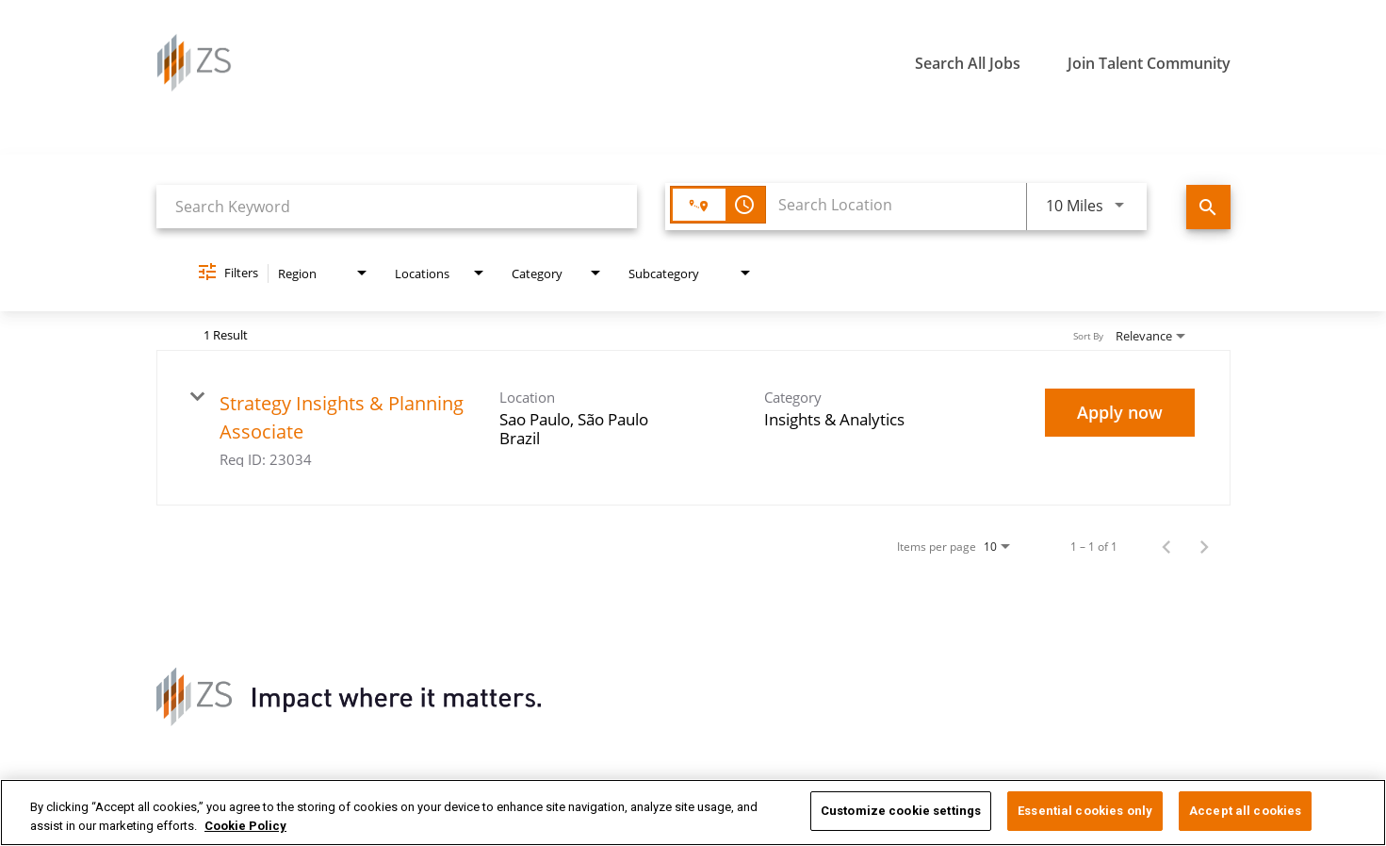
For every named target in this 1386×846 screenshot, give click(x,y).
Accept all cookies (1245, 811)
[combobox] (397, 206)
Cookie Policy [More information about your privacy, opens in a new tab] (245, 826)
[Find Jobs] (1208, 207)
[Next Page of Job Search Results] (1204, 546)
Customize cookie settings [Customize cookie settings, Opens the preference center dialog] (901, 811)
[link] (693, 428)
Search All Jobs (967, 63)
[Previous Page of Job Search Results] (1166, 546)
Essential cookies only (1085, 811)
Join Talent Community (1149, 63)
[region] (693, 812)
